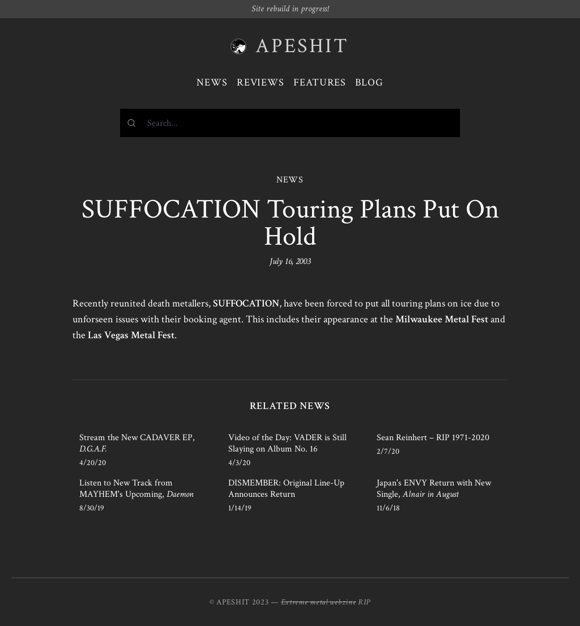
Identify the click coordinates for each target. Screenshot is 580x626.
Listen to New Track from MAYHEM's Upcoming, (136, 488)
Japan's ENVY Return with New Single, (434, 488)
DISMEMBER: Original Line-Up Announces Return (286, 488)
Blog (369, 82)
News (212, 82)
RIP (364, 602)
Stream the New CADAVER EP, (137, 443)
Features (319, 82)
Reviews (260, 82)
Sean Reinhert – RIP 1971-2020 (433, 438)
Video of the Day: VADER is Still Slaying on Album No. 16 (287, 443)
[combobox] (290, 123)
